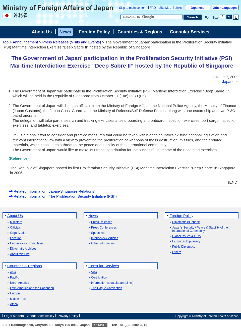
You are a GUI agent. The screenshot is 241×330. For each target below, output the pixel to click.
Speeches (97, 233)
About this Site (19, 254)
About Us (42, 31)
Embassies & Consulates (26, 243)
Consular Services (189, 31)
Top (6, 42)
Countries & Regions (139, 31)
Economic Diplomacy (186, 241)
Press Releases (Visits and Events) (71, 42)
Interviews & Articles (104, 238)
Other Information (102, 243)
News (65, 31)
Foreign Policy (94, 31)
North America (19, 283)
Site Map (165, 8)
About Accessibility (40, 316)
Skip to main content (132, 8)
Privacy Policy (68, 316)
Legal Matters (14, 316)
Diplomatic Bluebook (186, 222)
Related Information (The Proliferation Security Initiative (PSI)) (63, 196)
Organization (18, 233)
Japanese (197, 8)
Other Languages (225, 8)
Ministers (16, 222)
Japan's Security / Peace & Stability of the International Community (200, 229)
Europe (15, 293)
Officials (15, 227)
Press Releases (101, 222)
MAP (101, 325)
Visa (94, 272)
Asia (13, 272)
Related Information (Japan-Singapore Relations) (52, 191)
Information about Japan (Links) (112, 283)
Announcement (25, 42)
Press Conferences (104, 227)
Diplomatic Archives (23, 248)
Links (178, 8)
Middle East (18, 299)
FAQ (153, 8)
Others (176, 252)
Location (15, 238)
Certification (99, 277)
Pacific (14, 277)
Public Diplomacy (183, 246)
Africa (14, 304)
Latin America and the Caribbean (32, 288)
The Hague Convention (106, 288)
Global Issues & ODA (186, 236)
